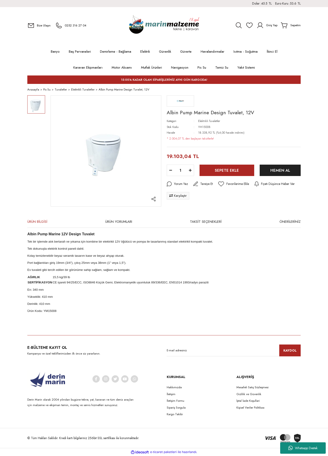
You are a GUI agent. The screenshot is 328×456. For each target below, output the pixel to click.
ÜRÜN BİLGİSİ (37, 221)
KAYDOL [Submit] (290, 350)
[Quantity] (180, 170)
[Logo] (164, 25)
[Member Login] (266, 25)
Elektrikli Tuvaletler (209, 121)
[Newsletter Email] (234, 351)
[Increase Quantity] (190, 170)
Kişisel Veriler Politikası (250, 408)
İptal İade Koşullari (248, 401)
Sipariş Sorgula (176, 408)
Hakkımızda (174, 388)
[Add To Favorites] (233, 184)
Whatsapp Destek (303, 448)
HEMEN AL (280, 170)
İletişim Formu (175, 401)
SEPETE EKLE (227, 170)
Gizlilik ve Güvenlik (248, 394)
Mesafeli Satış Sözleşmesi (252, 388)
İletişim (171, 394)
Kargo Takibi (175, 414)
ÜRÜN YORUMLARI (118, 221)
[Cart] (291, 25)
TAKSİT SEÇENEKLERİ (206, 221)
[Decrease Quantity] (170, 170)
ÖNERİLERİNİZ (290, 221)
